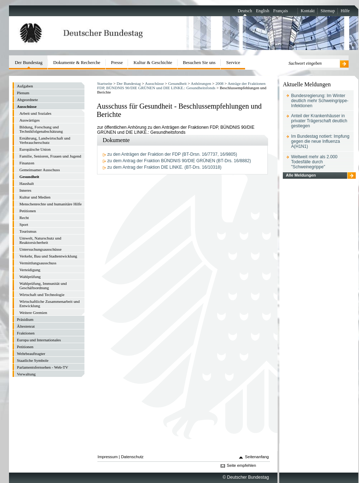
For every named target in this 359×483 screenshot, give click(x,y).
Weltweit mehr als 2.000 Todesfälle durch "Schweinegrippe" (314, 161)
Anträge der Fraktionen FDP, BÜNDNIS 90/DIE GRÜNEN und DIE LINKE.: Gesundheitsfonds (181, 85)
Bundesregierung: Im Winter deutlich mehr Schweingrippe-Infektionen (320, 100)
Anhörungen (201, 83)
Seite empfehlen (241, 465)
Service (233, 62)
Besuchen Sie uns (199, 62)
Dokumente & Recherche (76, 62)
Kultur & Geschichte (153, 62)
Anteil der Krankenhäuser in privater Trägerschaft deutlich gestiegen (319, 120)
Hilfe (345, 10)
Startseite (104, 83)
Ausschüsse (154, 83)
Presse (117, 62)
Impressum (108, 457)
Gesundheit (177, 83)
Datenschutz (132, 457)
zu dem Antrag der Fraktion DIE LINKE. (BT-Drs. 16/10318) (164, 167)
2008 (219, 83)
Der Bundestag (128, 83)
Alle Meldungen (301, 175)
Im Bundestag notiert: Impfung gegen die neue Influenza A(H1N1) (320, 141)
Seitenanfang (257, 457)
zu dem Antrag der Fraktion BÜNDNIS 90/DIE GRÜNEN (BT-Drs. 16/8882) (179, 160)
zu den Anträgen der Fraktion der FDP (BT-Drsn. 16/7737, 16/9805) (172, 154)
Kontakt (308, 10)
